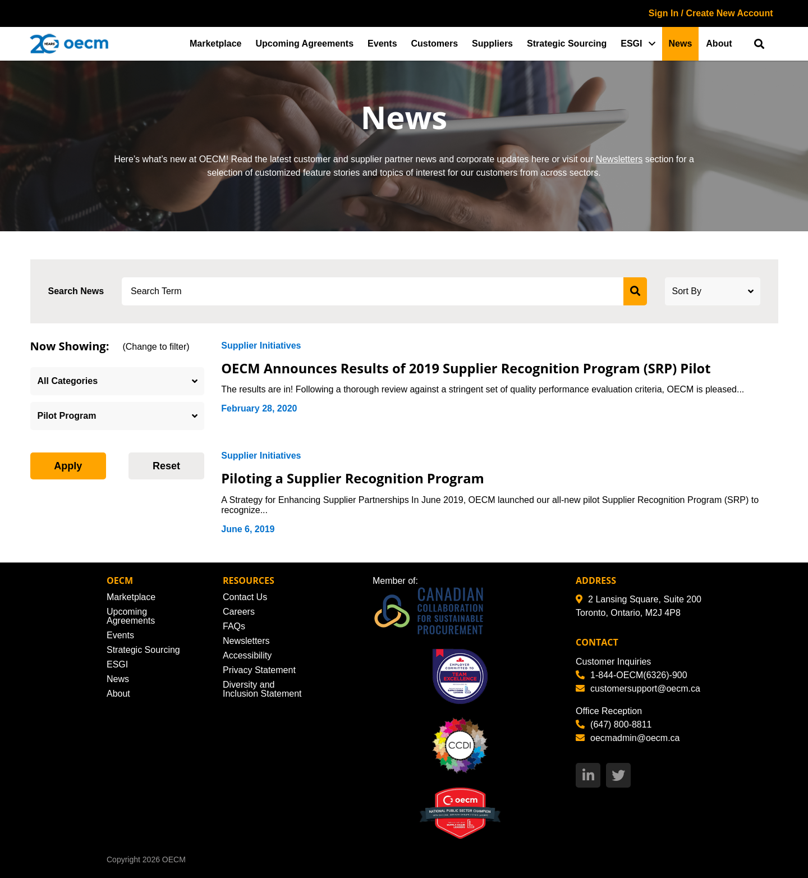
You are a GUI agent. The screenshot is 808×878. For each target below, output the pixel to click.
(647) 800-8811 (613, 724)
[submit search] (635, 291)
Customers (434, 43)
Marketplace (216, 43)
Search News (76, 291)
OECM (174, 859)
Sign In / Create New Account (711, 13)
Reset (166, 466)
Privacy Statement (259, 670)
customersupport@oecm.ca (638, 688)
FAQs (234, 626)
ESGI (631, 43)
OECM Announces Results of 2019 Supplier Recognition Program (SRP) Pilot (480, 367)
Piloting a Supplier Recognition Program (360, 477)
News (680, 43)
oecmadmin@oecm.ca (628, 738)
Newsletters (619, 159)
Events (382, 43)
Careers (239, 611)
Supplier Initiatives (261, 345)
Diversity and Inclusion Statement (262, 689)
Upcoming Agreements (305, 43)
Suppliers (492, 43)
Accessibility (247, 655)
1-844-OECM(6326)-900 (631, 675)
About (719, 43)
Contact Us (245, 597)
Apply (68, 466)
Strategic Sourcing (567, 43)
